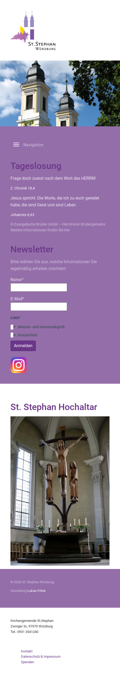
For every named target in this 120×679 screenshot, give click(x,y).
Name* (38, 284)
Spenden (27, 662)
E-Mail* (38, 303)
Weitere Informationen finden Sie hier (40, 230)
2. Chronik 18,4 (22, 188)
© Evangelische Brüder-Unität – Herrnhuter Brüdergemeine (57, 224)
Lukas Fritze (37, 591)
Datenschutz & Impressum (41, 656)
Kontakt (26, 651)
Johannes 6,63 (22, 215)
